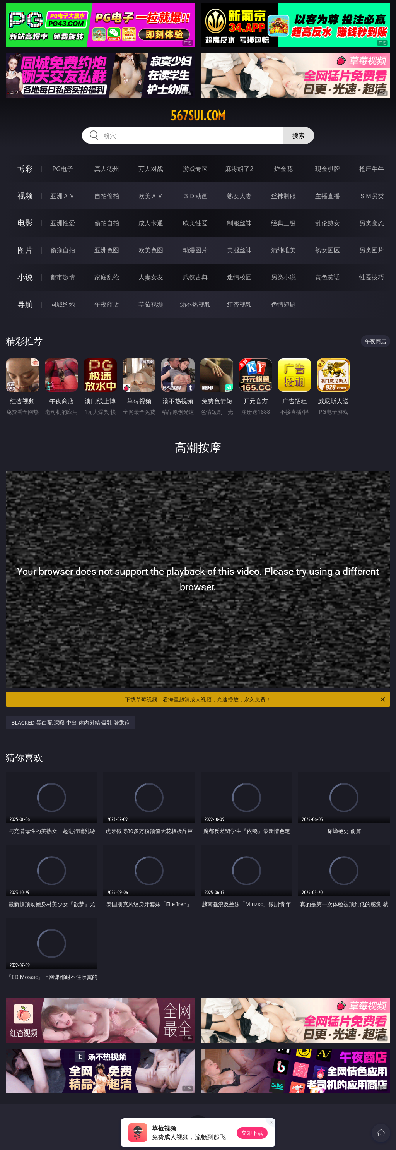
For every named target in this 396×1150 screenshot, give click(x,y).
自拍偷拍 (106, 196)
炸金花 (283, 169)
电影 (25, 223)
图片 (25, 250)
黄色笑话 (327, 277)
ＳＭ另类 (371, 196)
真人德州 (106, 169)
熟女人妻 (239, 196)
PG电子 (62, 169)
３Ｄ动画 (195, 196)
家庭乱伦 (106, 277)
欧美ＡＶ (150, 196)
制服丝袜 (239, 223)
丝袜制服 (283, 196)
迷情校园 (239, 277)
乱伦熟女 (327, 223)
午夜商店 (106, 304)
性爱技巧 (371, 277)
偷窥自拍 (62, 250)
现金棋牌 (327, 169)
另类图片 (371, 250)
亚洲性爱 (62, 223)
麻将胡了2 (239, 169)
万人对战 (150, 169)
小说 (25, 277)
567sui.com (198, 115)
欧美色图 (150, 250)
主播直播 (327, 196)
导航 (25, 304)
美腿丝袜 (239, 250)
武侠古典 (195, 277)
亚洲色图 (106, 250)
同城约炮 (62, 304)
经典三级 (283, 223)
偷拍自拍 (106, 223)
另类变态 (371, 223)
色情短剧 (283, 304)
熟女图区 (327, 250)
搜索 (298, 135)
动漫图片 (195, 250)
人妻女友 (150, 277)
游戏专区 (195, 169)
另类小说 (283, 277)
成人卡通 (150, 223)
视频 (25, 195)
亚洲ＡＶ (62, 196)
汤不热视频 (195, 304)
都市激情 (62, 277)
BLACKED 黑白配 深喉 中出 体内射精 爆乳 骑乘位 (70, 722)
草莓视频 (150, 304)
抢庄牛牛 (371, 169)
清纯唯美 (283, 250)
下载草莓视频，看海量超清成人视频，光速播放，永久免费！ (255, 699)
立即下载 (252, 1132)
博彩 (25, 168)
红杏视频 (239, 304)
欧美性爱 (195, 223)
